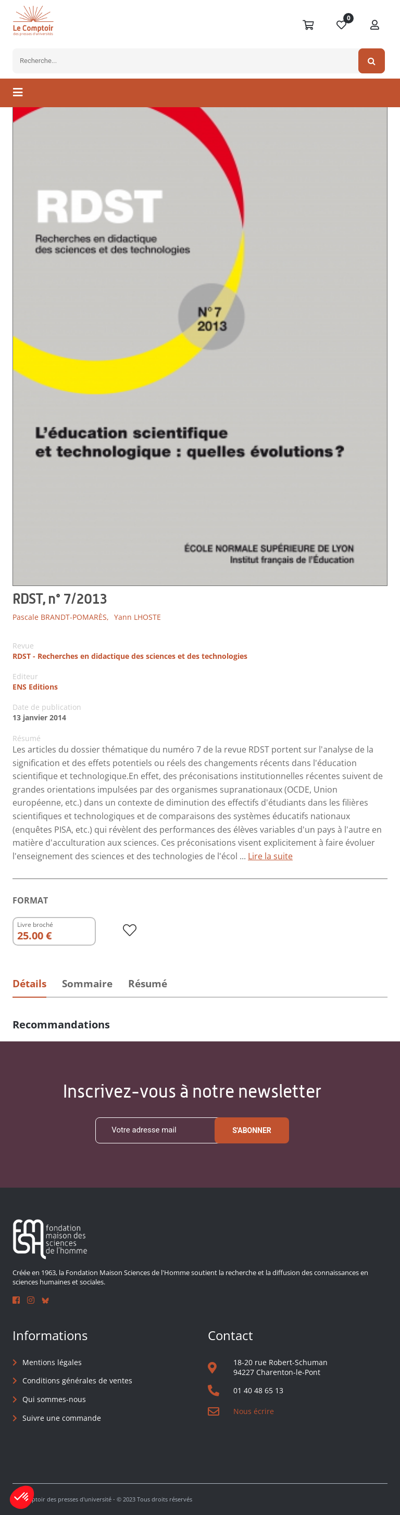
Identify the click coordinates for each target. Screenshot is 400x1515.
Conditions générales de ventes (77, 1380)
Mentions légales (52, 1362)
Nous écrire (253, 1411)
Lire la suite (270, 856)
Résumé (147, 983)
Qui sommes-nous (54, 1399)
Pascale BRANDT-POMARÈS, (60, 617)
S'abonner (251, 1130)
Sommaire (87, 983)
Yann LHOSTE (137, 617)
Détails (29, 983)
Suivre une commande (61, 1418)
